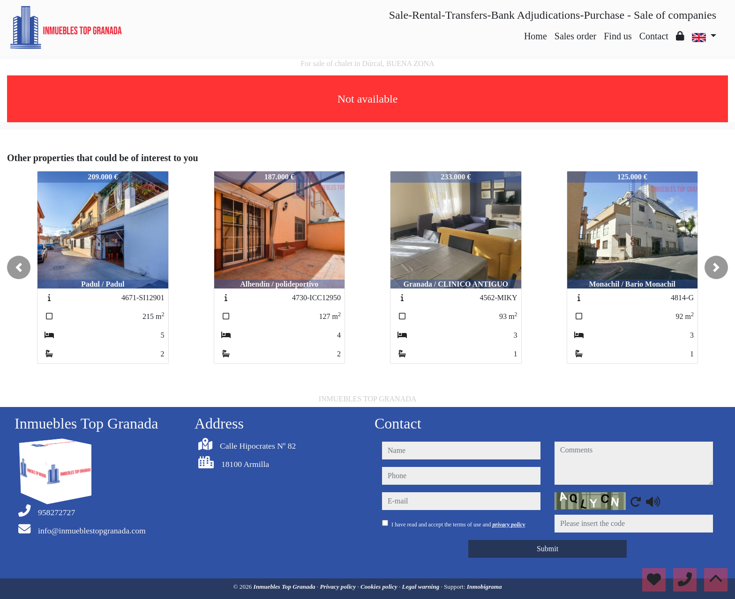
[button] (18, 267)
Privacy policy (339, 586)
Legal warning (421, 586)
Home (535, 36)
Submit (547, 549)
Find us (617, 36)
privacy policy (508, 524)
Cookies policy (379, 586)
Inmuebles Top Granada (285, 586)
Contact (653, 36)
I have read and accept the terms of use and (458, 524)
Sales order (575, 36)
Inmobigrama (484, 586)
